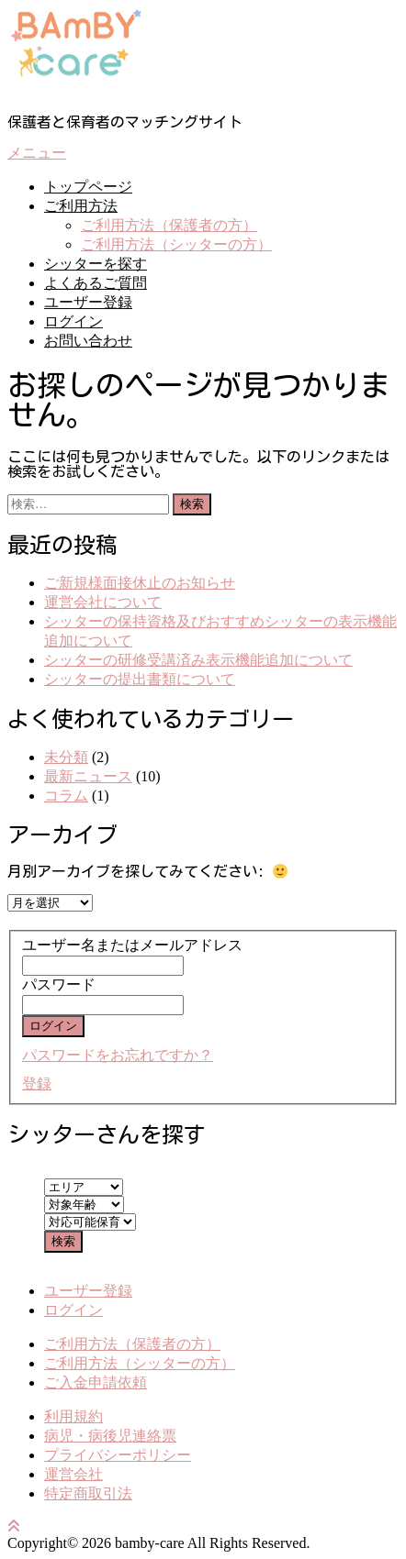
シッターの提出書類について (139, 679)
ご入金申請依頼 (95, 1382)
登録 (36, 1083)
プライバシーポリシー (117, 1455)
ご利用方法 (81, 206)
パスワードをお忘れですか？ (117, 1055)
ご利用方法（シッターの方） (176, 244)
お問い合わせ (88, 340)
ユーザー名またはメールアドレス (132, 945)
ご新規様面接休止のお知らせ (139, 583)
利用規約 (73, 1416)
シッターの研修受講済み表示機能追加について (198, 660)
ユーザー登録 (88, 302)
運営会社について (103, 602)
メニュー (36, 152)
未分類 (66, 757)
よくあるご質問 (95, 283)
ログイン (73, 321)
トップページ (88, 186)
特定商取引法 (88, 1493)
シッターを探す (95, 263)
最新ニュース (88, 776)
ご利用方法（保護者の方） (169, 225)
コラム (66, 795)
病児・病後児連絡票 (110, 1435)
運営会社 (73, 1474)
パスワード (59, 984)
